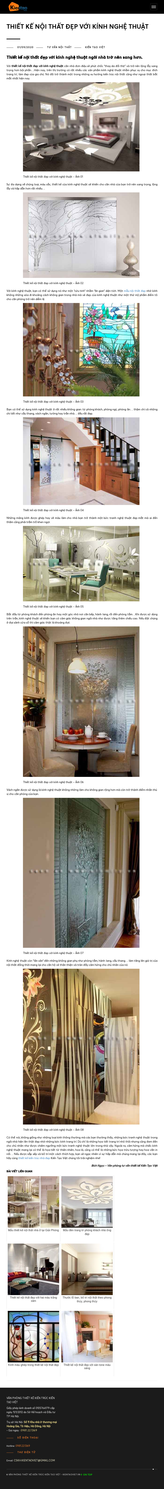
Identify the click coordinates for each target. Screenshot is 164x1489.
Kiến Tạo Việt (95, 47)
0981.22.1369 (23, 1446)
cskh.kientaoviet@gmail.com (34, 1460)
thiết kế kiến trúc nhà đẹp (34, 1158)
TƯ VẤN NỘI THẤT (59, 47)
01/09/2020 (25, 47)
